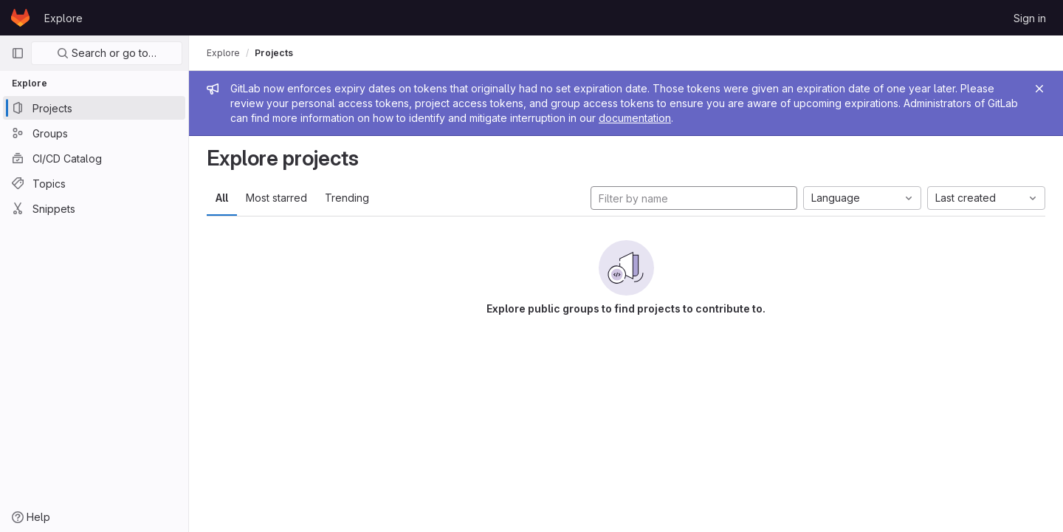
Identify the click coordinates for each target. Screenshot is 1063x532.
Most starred (276, 197)
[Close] (1039, 89)
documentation (635, 118)
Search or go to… (106, 53)
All (222, 197)
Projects (274, 52)
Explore (63, 18)
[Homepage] (20, 18)
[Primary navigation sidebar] (18, 53)
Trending (347, 197)
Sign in (1030, 18)
